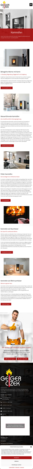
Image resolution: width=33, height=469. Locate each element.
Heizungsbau (3, 441)
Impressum (22, 467)
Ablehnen (16, 461)
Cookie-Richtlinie (12, 467)
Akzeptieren (16, 457)
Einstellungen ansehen (16, 464)
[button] (31, 446)
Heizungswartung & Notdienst (7, 443)
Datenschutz (17, 467)
